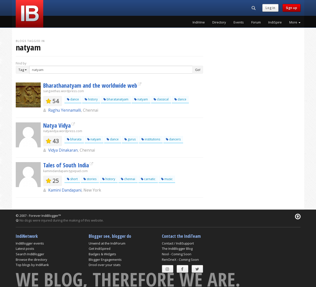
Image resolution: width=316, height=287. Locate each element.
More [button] (295, 22)
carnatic (148, 179)
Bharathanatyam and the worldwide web (90, 85)
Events (239, 22)
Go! (197, 69)
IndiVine (199, 22)
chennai (128, 179)
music (167, 179)
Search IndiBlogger (30, 254)
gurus (130, 139)
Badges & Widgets (102, 254)
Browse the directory (31, 259)
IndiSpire (275, 22)
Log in (270, 8)
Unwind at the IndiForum (107, 243)
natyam (141, 99)
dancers (173, 139)
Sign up (291, 8)
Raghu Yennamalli (64, 110)
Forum (256, 22)
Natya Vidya (57, 125)
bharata (74, 139)
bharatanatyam (115, 99)
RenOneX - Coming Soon (180, 259)
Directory (219, 22)
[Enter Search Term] (111, 70)
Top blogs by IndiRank (32, 265)
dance (73, 99)
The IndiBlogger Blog (177, 248)
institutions (150, 139)
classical (161, 99)
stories (89, 179)
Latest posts (25, 248)
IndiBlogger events (30, 243)
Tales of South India (66, 165)
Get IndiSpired (99, 248)
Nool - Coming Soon (176, 254)
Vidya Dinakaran (63, 150)
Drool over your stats (105, 265)
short (72, 179)
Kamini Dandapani (64, 190)
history (91, 99)
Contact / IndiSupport (178, 243)
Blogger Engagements (105, 259)
